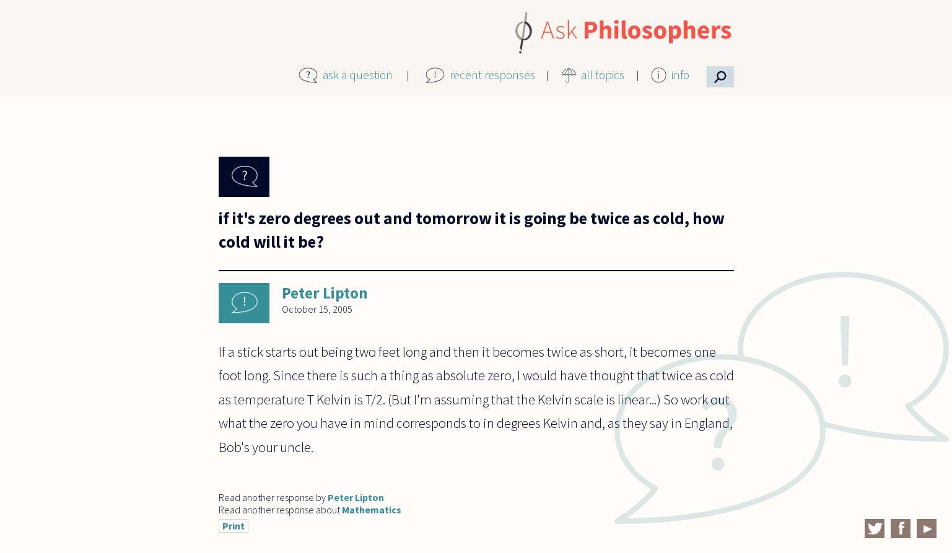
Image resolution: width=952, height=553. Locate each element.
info (680, 74)
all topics (602, 74)
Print (233, 526)
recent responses (492, 74)
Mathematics (371, 509)
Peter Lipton (325, 293)
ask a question (358, 74)
